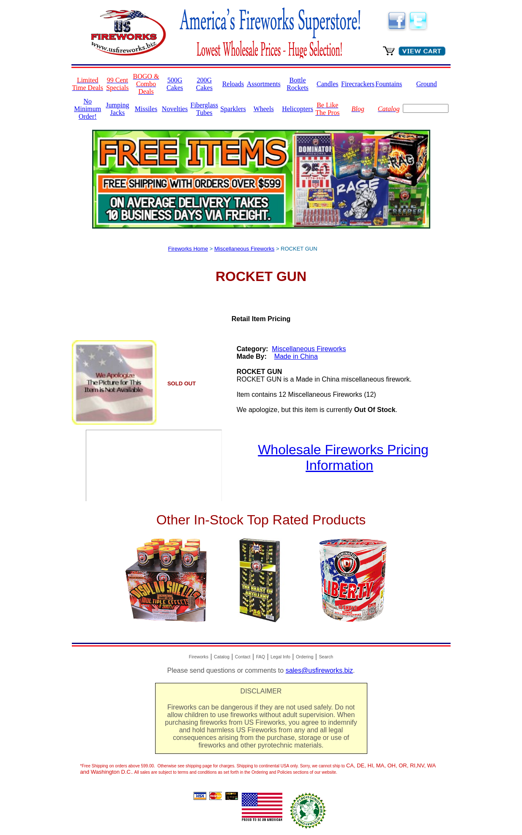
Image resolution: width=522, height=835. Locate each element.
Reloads (233, 83)
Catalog (222, 656)
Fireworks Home (188, 249)
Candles (328, 83)
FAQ (260, 656)
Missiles (146, 108)
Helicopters (297, 108)
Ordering (304, 656)
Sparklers (233, 108)
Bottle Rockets (298, 83)
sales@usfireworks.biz (319, 670)
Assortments (264, 83)
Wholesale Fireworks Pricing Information (343, 457)
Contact (243, 656)
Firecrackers (357, 83)
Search (326, 656)
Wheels (264, 108)
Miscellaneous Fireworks (244, 249)
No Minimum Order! (87, 109)
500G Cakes (175, 83)
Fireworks (198, 656)
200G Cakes (204, 83)
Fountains (388, 83)
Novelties (175, 108)
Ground (426, 83)
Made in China (296, 356)
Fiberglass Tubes (204, 108)
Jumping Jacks (117, 108)
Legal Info (280, 656)
